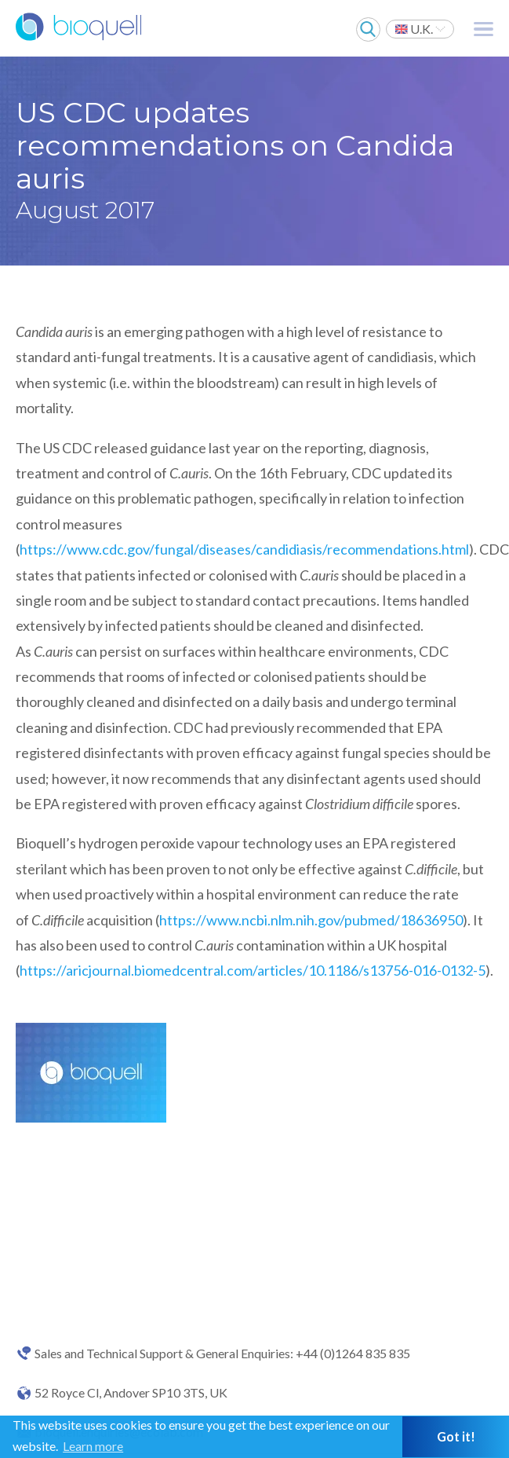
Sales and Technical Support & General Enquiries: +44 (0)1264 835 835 (222, 1353)
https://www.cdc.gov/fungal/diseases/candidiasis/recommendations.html (244, 549)
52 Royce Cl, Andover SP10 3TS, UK (131, 1393)
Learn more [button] (93, 1445)
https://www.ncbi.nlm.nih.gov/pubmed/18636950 (311, 920)
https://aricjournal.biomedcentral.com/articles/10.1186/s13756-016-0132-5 (252, 970)
